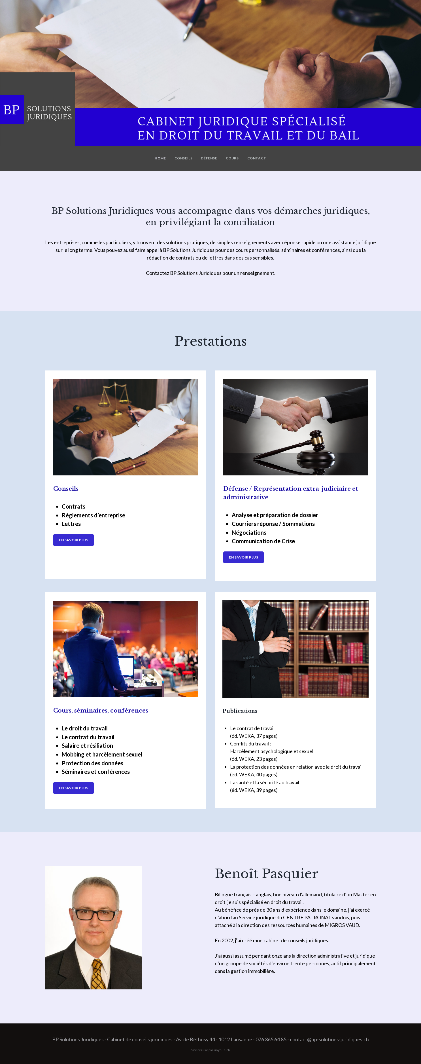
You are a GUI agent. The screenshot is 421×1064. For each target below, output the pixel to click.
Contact (256, 158)
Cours (232, 158)
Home (160, 158)
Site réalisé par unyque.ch (210, 1050)
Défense (209, 158)
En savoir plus (73, 540)
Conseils (184, 158)
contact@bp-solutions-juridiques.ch (329, 1039)
